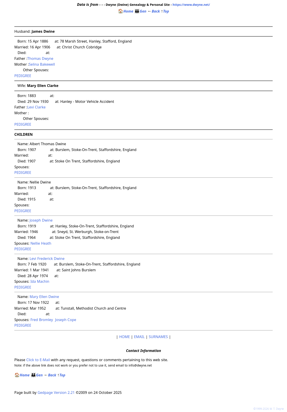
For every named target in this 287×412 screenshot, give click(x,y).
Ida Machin (39, 281)
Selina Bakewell (42, 64)
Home (125, 11)
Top (165, 11)
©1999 (269, 409)
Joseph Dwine (41, 220)
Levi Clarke (36, 107)
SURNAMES (158, 336)
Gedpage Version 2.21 (56, 392)
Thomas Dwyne (40, 58)
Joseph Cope (65, 319)
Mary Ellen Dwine (44, 296)
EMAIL (139, 336)
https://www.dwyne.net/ (191, 4)
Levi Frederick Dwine (47, 258)
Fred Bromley (41, 319)
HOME (124, 336)
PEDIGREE (22, 75)
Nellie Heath (40, 243)
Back (154, 11)
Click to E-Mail (38, 359)
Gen (140, 11)
